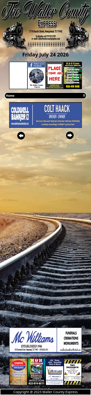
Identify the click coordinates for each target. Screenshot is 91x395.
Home (10, 96)
